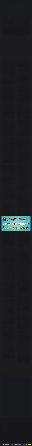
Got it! (28, 444)
